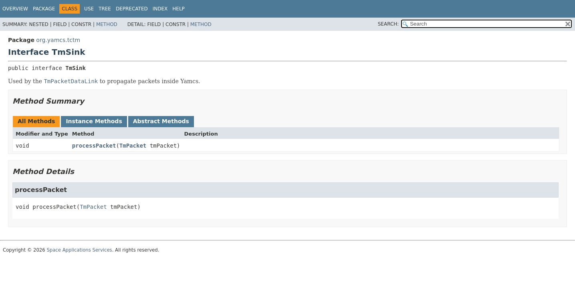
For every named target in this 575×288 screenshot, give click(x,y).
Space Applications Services (79, 250)
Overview (15, 9)
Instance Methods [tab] (94, 121)
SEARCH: (388, 24)
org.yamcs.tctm (58, 40)
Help (178, 9)
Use (89, 9)
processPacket (94, 145)
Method (106, 24)
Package (44, 9)
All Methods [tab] (36, 121)
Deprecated (132, 9)
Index (160, 9)
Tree (105, 9)
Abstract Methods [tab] (161, 121)
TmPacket (132, 145)
